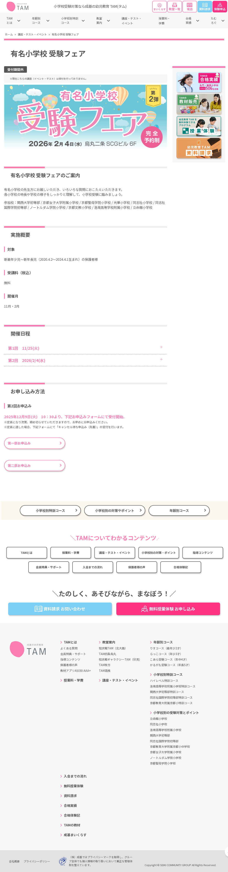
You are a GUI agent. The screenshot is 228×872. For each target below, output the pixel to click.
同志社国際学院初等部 (164, 741)
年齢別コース (36, 20)
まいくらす (159, 7)
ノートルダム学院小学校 (165, 758)
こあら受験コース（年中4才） (169, 659)
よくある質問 (68, 648)
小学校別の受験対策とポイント (176, 712)
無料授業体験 (73, 785)
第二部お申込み (19, 465)
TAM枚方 (104, 665)
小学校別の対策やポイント (114, 510)
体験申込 (220, 7)
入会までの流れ (93, 567)
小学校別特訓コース (69, 20)
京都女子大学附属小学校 (165, 752)
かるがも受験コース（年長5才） (170, 665)
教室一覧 (174, 7)
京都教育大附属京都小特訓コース (171, 703)
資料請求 (204, 7)
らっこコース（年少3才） (166, 654)
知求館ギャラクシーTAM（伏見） (120, 659)
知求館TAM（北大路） (113, 648)
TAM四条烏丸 (107, 654)
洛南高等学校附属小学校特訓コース (172, 686)
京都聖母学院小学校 (163, 763)
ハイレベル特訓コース (164, 680)
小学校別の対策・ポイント (159, 553)
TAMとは (9, 20)
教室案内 (99, 20)
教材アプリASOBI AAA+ (75, 671)
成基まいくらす (75, 834)
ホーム (9, 34)
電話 (190, 7)
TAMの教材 (72, 825)
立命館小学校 (158, 719)
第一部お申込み (21, 443)
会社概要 (14, 861)
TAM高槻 (104, 671)
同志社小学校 (158, 724)
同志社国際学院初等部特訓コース (171, 697)
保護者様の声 (136, 567)
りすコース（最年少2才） (166, 648)
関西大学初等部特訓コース (167, 692)
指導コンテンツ (203, 553)
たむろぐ (214, 20)
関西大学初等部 (160, 735)
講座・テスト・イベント (32, 34)
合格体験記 (181, 567)
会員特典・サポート (49, 567)
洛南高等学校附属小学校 (165, 730)
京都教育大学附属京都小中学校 (170, 746)
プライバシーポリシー (37, 861)
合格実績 (188, 20)
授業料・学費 (70, 553)
